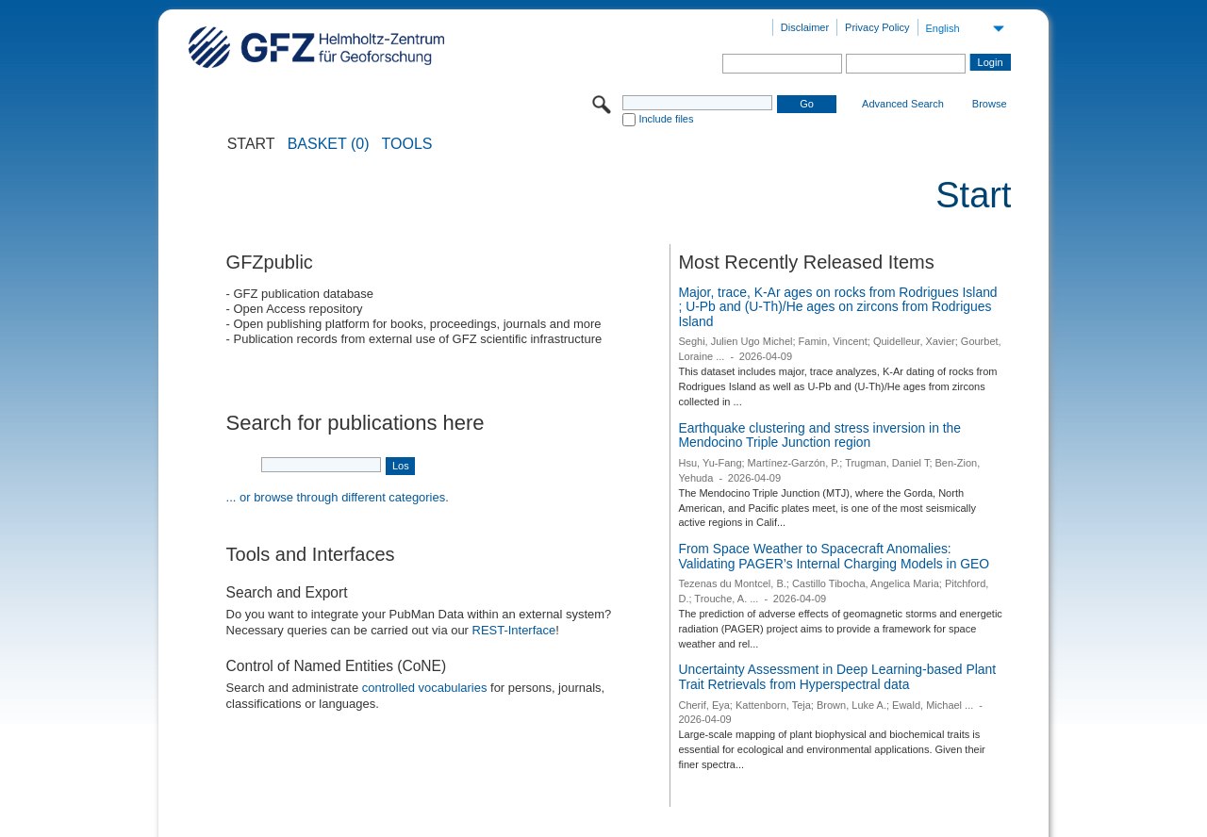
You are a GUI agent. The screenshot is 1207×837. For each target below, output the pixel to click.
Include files (665, 118)
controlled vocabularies (425, 688)
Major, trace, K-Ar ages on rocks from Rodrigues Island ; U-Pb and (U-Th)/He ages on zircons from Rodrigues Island (837, 307)
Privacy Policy (877, 27)
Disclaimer (805, 27)
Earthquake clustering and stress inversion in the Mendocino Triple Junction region (819, 435)
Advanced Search (903, 103)
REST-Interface (514, 630)
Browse (989, 103)
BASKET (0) (329, 144)
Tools (407, 144)
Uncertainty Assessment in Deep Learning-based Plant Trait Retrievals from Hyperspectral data (837, 677)
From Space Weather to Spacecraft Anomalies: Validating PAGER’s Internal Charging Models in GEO (833, 556)
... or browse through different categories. (337, 497)
